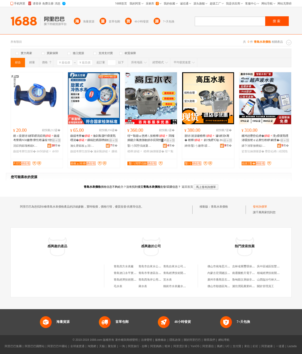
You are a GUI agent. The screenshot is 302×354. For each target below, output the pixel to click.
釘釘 (255, 346)
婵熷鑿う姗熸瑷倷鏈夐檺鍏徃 (197, 145)
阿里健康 (267, 346)
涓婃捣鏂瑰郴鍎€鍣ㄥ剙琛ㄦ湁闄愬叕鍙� (26, 145)
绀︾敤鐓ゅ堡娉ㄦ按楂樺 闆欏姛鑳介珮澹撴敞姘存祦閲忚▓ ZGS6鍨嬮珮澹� (150, 138)
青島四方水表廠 (124, 266)
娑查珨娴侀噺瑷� (253, 151)
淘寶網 (92, 346)
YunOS (194, 346)
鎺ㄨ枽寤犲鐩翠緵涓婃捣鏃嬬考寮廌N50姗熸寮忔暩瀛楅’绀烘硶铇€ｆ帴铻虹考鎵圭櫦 (36, 138)
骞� (56, 145)
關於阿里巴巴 (192, 339)
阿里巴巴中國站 (57, 346)
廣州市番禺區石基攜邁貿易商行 (227, 279)
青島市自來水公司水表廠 (154, 266)
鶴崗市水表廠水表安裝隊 (178, 286)
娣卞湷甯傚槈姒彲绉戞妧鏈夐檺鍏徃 (255, 145)
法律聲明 (146, 339)
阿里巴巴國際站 (35, 346)
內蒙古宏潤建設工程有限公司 (225, 273)
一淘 (122, 346)
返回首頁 (187, 186)
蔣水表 (142, 286)
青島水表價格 (219, 206)
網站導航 (224, 339)
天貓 (102, 346)
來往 (247, 346)
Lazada (292, 346)
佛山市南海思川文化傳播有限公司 (228, 266)
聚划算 (112, 346)
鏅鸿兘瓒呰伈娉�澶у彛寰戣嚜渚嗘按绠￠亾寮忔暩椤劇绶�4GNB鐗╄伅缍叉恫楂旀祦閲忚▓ (265, 138)
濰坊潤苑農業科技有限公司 (249, 286)
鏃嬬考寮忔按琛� (24, 151)
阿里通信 (208, 346)
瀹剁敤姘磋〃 (102, 151)
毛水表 (118, 286)
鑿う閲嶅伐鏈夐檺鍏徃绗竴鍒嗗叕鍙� (140, 145)
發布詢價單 (260, 206)
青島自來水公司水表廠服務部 (181, 266)
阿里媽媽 (156, 346)
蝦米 (167, 346)
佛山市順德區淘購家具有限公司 (227, 286)
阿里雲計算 (180, 346)
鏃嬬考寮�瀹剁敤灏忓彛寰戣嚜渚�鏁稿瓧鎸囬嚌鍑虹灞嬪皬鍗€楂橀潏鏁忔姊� (93, 138)
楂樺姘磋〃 (135, 151)
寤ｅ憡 (56, 140)
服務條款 (160, 339)
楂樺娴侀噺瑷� (153, 151)
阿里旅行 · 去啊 (137, 346)
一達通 (280, 346)
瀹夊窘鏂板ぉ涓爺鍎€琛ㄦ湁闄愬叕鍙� (83, 145)
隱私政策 (175, 339)
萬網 (219, 346)
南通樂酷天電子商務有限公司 (250, 273)
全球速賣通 (77, 346)
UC (228, 346)
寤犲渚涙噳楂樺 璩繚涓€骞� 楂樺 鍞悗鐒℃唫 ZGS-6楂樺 (207, 138)
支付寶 (237, 346)
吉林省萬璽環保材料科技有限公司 (253, 266)
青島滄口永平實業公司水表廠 (132, 273)
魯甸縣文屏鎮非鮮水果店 (247, 279)
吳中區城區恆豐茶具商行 (272, 266)
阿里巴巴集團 (13, 346)
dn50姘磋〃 (44, 151)
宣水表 (167, 279)
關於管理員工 (265, 286)
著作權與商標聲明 (126, 339)
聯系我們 (209, 339)
